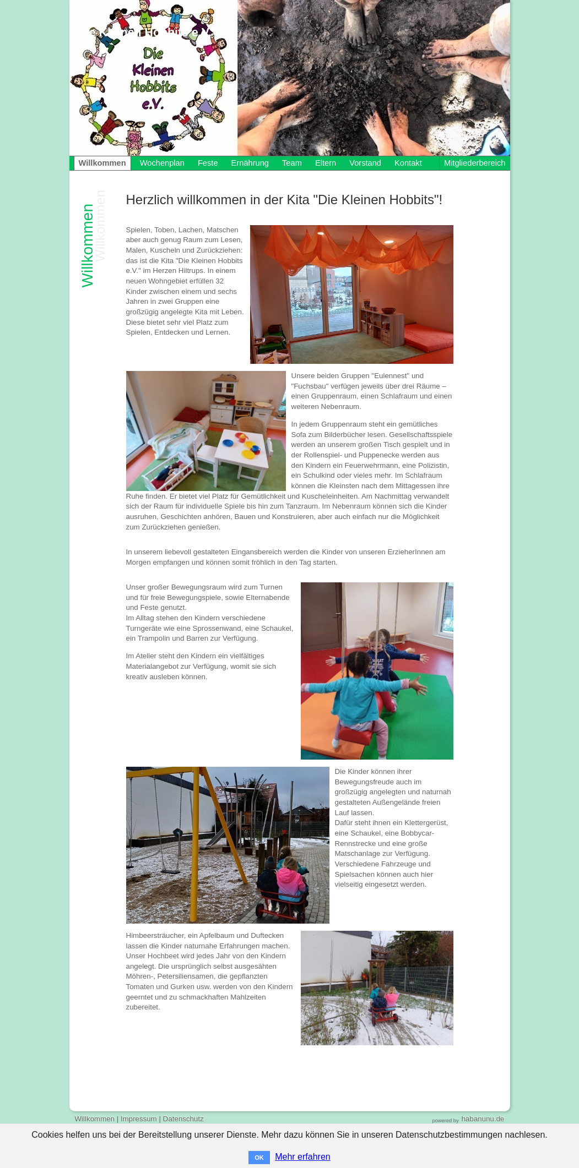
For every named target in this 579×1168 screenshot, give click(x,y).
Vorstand (365, 163)
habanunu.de (483, 1119)
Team (292, 163)
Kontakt (408, 163)
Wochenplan (162, 163)
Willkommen (102, 163)
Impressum (139, 1119)
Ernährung (250, 163)
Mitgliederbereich (475, 163)
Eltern (325, 163)
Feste (208, 163)
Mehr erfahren (303, 1156)
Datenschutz (183, 1119)
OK (259, 1157)
